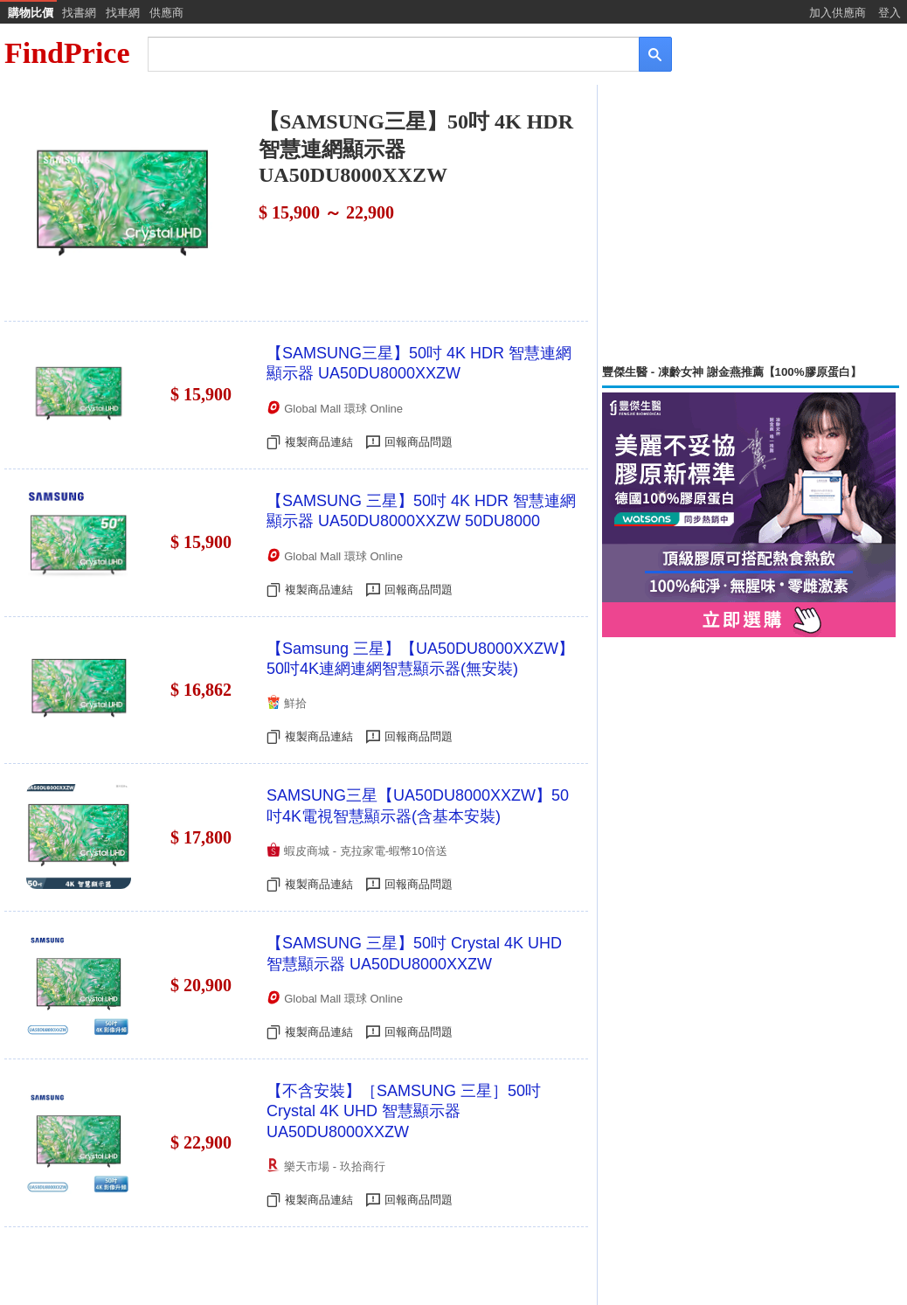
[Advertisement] (750, 224)
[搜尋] (381, 53)
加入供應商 (837, 12)
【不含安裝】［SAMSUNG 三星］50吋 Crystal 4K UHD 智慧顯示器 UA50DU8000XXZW (404, 1111)
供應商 (166, 12)
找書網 (79, 12)
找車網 (123, 12)
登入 (889, 12)
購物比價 (30, 12)
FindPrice (67, 53)
